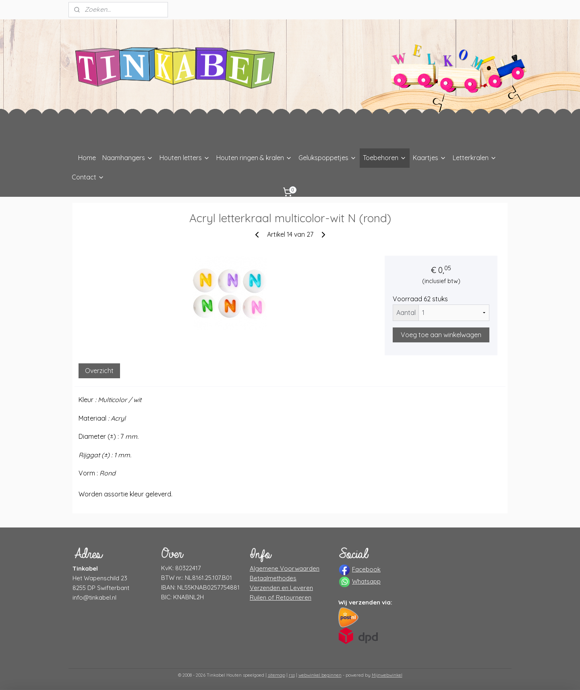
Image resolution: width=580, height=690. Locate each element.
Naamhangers (127, 158)
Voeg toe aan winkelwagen (441, 335)
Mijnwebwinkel (387, 675)
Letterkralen (475, 158)
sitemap (276, 675)
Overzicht (99, 371)
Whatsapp (366, 581)
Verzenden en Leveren (281, 588)
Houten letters (185, 158)
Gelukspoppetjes (327, 158)
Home (87, 158)
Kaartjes (429, 158)
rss (292, 675)
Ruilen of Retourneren (280, 597)
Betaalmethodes (273, 578)
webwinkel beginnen (320, 675)
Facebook (366, 569)
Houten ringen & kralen (254, 158)
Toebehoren (384, 158)
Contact (88, 177)
